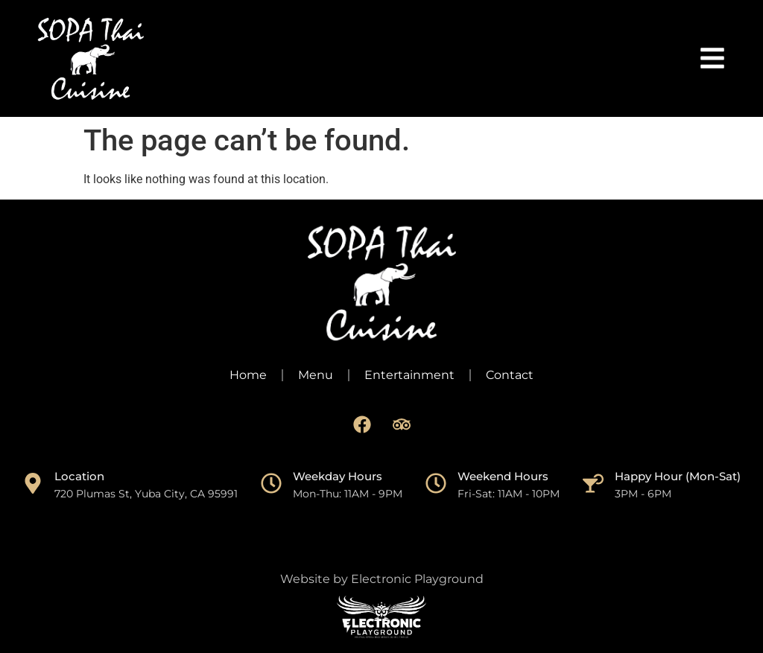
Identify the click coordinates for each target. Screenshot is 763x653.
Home (248, 375)
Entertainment (409, 375)
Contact (510, 375)
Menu (315, 375)
